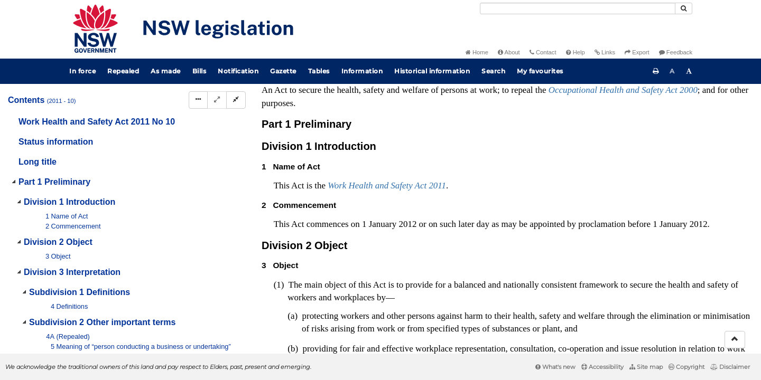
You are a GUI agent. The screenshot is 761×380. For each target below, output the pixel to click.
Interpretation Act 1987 (657, 146)
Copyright (686, 366)
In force (82, 71)
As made (166, 71)
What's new (555, 366)
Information (362, 71)
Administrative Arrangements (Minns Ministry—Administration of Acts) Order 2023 (565, 104)
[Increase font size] (689, 71)
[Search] (577, 8)
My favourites (540, 71)
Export (637, 52)
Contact (543, 52)
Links (605, 52)
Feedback (675, 52)
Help (575, 52)
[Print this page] (656, 71)
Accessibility (602, 366)
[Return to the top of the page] (735, 339)
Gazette (283, 71)
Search (493, 71)
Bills (199, 71)
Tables (319, 71)
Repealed (123, 71)
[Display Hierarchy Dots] (198, 100)
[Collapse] (236, 100)
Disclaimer (730, 366)
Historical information (432, 71)
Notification (238, 71)
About (509, 52)
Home (477, 52)
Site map (646, 366)
